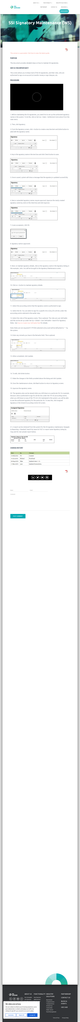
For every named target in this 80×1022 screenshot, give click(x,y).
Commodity (49, 1007)
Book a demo (64, 11)
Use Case (64, 1007)
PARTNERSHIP (66, 994)
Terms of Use (56, 1017)
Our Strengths (28, 997)
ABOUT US (28, 994)
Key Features (37, 997)
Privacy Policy (65, 1017)
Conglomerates (50, 1001)
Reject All (21, 1015)
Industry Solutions (62, 2)
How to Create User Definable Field (29, 323)
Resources (64, 7)
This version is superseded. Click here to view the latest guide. (30, 53)
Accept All (32, 1015)
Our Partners (27, 999)
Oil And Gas (49, 1005)
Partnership (43, 7)
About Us (36, 2)
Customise (11, 1015)
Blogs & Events (64, 1003)
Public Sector (49, 1009)
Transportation (50, 1003)
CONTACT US (65, 997)
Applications (37, 999)
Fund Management (51, 1011)
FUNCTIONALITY (39, 994)
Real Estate (49, 1000)
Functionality (47, 2)
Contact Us (54, 7)
